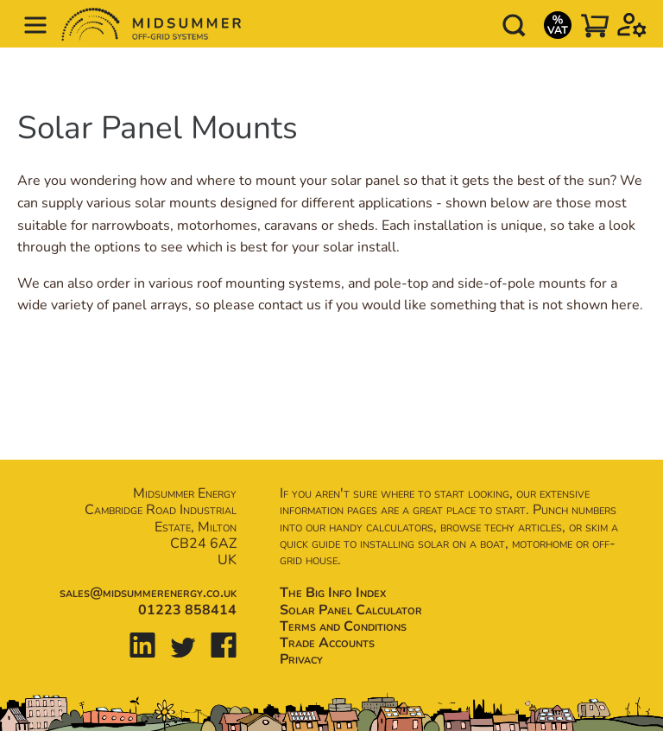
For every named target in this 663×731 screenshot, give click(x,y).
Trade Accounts (327, 642)
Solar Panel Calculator (351, 610)
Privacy (301, 659)
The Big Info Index (333, 592)
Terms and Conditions (343, 626)
